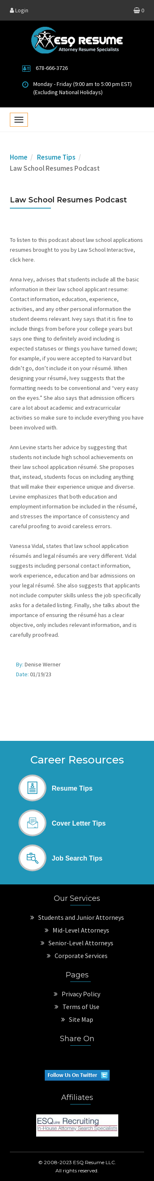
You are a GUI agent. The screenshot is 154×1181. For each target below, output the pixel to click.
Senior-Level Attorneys (77, 943)
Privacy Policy (77, 994)
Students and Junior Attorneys (77, 917)
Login (19, 10)
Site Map (77, 1019)
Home (19, 157)
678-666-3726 (52, 68)
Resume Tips (56, 157)
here (28, 259)
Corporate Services (77, 955)
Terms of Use (77, 1006)
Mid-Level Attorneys (77, 930)
